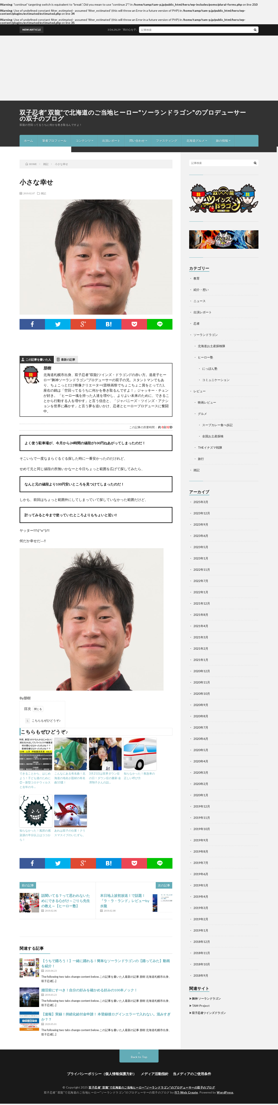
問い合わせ (137, 140)
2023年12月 (202, 513)
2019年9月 (201, 840)
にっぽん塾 (209, 368)
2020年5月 (201, 750)
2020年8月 (201, 716)
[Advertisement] (139, 68)
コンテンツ (83, 140)
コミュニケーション (216, 380)
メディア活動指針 (155, 1074)
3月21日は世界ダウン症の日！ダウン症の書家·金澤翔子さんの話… (105, 778)
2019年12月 (202, 806)
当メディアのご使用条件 (192, 1074)
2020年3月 (201, 772)
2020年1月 (201, 795)
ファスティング (166, 140)
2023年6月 (201, 536)
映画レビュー (207, 402)
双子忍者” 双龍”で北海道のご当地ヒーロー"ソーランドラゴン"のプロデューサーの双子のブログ (133, 115)
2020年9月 (201, 705)
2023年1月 (201, 558)
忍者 (197, 323)
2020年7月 (201, 727)
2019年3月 (201, 908)
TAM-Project (201, 1005)
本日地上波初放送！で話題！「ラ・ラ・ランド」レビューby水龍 (124, 900)
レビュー (200, 391)
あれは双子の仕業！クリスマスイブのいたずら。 (69, 833)
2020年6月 (201, 738)
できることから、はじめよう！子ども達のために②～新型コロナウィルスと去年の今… (35, 780)
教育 (197, 278)
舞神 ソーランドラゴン (206, 998)
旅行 (201, 459)
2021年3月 (201, 637)
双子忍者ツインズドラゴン (209, 1013)
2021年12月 (202, 603)
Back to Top (139, 1057)
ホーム (28, 140)
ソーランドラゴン (206, 335)
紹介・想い (201, 289)
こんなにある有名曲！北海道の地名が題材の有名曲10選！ (69, 778)
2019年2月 (201, 919)
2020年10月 (202, 693)
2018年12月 (202, 941)
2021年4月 (201, 626)
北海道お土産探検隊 (211, 346)
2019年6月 (201, 874)
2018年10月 (202, 964)
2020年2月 (201, 784)
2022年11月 (202, 569)
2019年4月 (201, 896)
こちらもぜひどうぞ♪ (43, 720)
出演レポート (111, 140)
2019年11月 (202, 817)
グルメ (202, 413)
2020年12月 (202, 671)
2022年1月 (201, 592)
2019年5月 (201, 885)
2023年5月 (201, 547)
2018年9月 (201, 975)
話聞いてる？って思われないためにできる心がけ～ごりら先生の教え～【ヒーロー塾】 (65, 900)
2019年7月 (201, 863)
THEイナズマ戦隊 (210, 447)
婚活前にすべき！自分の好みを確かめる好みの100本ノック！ (89, 990)
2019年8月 (201, 851)
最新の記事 (68, 359)
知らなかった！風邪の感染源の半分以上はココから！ (35, 835)
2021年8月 (201, 614)
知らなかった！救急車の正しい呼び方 (139, 776)
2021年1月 (201, 660)
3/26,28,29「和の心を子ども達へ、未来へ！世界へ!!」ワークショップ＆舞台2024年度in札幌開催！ (174, 29)
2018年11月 (202, 953)
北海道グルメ (195, 140)
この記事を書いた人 (38, 359)
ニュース (200, 301)
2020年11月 (202, 682)
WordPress (225, 1092)
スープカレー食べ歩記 (217, 425)
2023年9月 (201, 524)
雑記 (43, 193)
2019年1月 (201, 930)
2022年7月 (201, 581)
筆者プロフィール (54, 140)
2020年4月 (201, 761)
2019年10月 (202, 829)
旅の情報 (222, 140)
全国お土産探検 (212, 436)
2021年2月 (201, 648)
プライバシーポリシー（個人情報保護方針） (101, 1074)
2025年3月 (201, 502)
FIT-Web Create (186, 1092)
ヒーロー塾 (205, 357)
